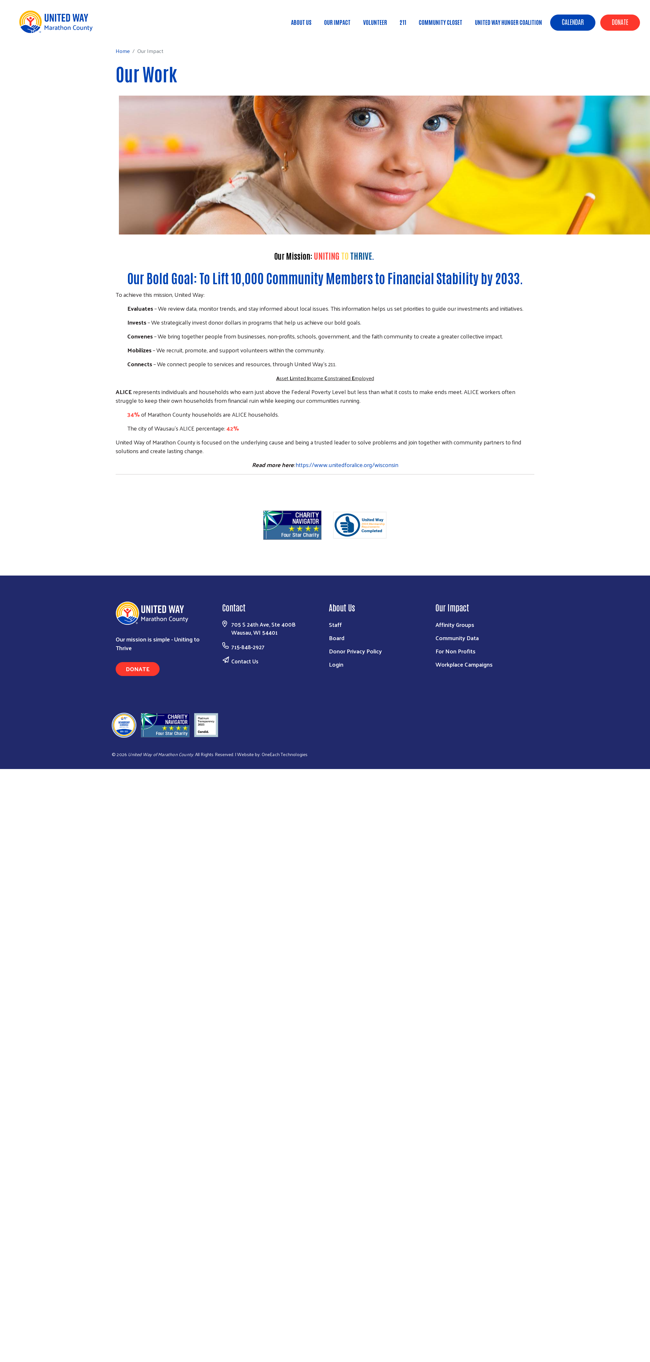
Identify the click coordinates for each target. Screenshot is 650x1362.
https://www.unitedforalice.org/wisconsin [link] (347, 464)
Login (336, 664)
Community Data (457, 638)
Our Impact (337, 22)
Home (38, 31)
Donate (620, 21)
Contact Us (244, 661)
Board (336, 638)
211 (403, 22)
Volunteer (375, 22)
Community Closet (440, 22)
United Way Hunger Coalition (508, 22)
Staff (335, 624)
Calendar (573, 21)
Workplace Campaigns (464, 664)
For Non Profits (455, 651)
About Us (301, 22)
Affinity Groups (454, 624)
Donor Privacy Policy (355, 651)
